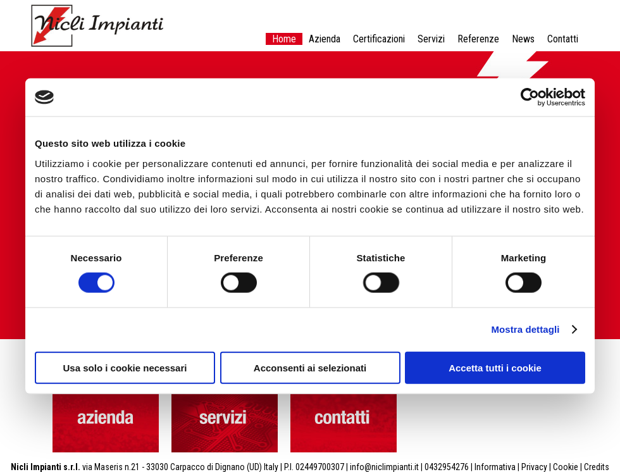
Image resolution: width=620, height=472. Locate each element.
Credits (596, 467)
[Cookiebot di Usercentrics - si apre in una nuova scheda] (529, 97)
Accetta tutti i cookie (495, 367)
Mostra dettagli (525, 329)
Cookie (565, 467)
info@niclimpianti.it (384, 467)
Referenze (478, 39)
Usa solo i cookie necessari (125, 367)
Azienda (324, 39)
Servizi (431, 39)
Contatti (562, 39)
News (523, 39)
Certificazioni (379, 39)
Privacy (534, 467)
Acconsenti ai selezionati (310, 367)
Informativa (495, 467)
